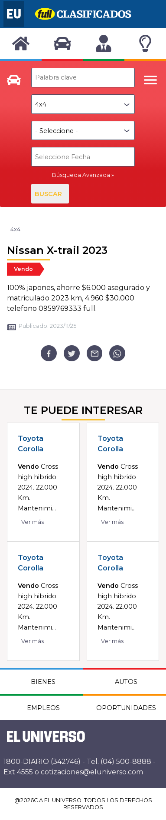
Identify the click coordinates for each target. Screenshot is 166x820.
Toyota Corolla (30, 443)
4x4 (15, 229)
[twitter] (71, 353)
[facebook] (48, 353)
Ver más (32, 522)
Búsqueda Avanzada (81, 175)
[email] (94, 353)
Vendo (23, 269)
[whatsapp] (117, 353)
